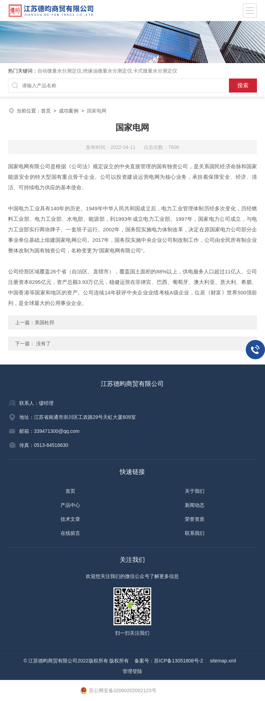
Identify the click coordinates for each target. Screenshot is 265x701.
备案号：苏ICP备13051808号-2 (169, 660)
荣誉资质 (194, 519)
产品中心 (70, 505)
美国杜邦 (44, 322)
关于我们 (194, 491)
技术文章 (70, 519)
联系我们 (194, 533)
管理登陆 (132, 671)
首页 (46, 111)
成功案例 (68, 111)
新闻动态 (194, 505)
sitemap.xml (223, 660)
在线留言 (70, 533)
